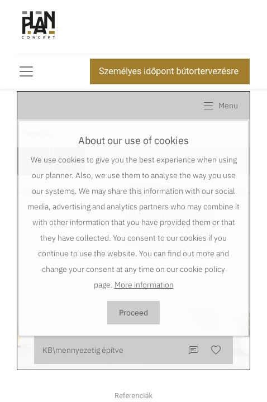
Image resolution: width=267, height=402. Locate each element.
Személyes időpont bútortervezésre (170, 71)
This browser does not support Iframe (133, 230)
